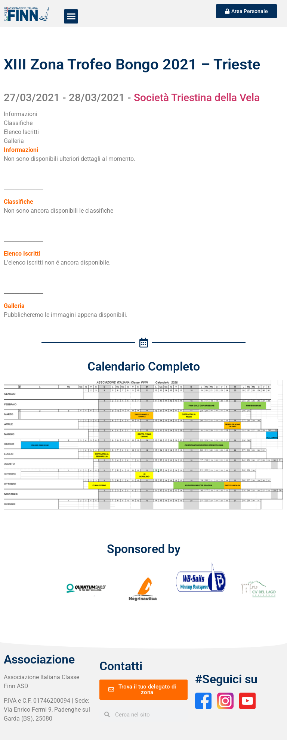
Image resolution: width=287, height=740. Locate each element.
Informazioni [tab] (20, 114)
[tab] (69, 150)
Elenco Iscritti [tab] (21, 131)
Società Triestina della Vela (197, 97)
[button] (71, 16)
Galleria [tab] (14, 140)
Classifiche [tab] (18, 123)
